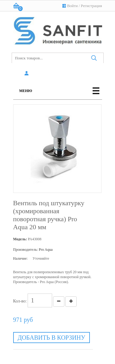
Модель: (20, 239)
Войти (72, 5)
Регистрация (91, 5)
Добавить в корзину (51, 337)
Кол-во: (20, 301)
